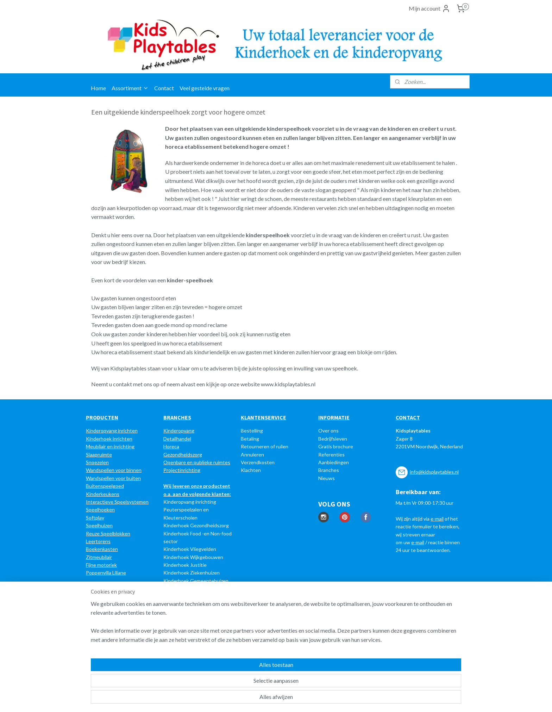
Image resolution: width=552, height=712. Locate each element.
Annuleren (252, 455)
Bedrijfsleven (332, 439)
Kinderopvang (178, 431)
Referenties (331, 455)
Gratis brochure (335, 446)
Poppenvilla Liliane (106, 573)
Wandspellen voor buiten (113, 478)
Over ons (328, 431)
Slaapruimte (99, 455)
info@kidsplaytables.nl (434, 472)
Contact (164, 88)
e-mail (437, 519)
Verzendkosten (258, 462)
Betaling (250, 439)
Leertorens (98, 541)
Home (98, 88)
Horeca (171, 446)
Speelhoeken (100, 509)
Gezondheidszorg (182, 455)
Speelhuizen (99, 525)
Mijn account (429, 8)
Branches (328, 470)
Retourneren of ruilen (264, 446)
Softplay (95, 518)
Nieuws (326, 478)
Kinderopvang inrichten (112, 431)
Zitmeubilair (99, 557)
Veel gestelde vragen (205, 88)
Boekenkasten (102, 549)
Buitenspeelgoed (105, 486)
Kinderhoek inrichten (109, 439)
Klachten (251, 470)
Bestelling (252, 431)
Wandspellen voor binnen (114, 470)
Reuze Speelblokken (108, 533)
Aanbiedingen (333, 462)
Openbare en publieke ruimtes (196, 462)
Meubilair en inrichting (110, 446)
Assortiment (130, 88)
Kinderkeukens (102, 494)
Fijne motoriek (101, 565)
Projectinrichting (181, 470)
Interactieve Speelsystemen (117, 502)
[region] (229, 680)
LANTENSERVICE (265, 417)
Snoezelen (97, 462)
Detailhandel (177, 439)
